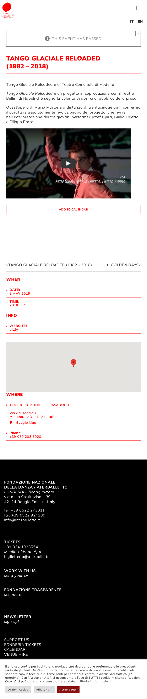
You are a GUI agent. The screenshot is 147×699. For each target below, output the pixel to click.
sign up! (11, 621)
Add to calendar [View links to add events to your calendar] (73, 209)
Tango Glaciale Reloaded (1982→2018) (50, 264)
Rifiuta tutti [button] (44, 689)
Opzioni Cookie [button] (18, 689)
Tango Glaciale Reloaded (29, 84)
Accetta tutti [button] (68, 689)
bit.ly (14, 329)
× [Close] (138, 33)
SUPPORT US (16, 639)
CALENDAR (15, 649)
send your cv (16, 575)
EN (140, 21)
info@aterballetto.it (22, 520)
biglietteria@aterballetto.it (28, 556)
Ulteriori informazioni (94, 681)
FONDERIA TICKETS (22, 644)
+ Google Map (24, 422)
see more (12, 594)
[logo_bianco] (8, 3)
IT (132, 21)
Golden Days (125, 264)
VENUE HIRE (16, 654)
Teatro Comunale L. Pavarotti (39, 405)
